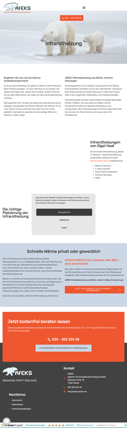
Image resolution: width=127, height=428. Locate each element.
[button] (84, 8)
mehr (64, 227)
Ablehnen (64, 219)
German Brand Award (99, 161)
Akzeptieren (64, 212)
